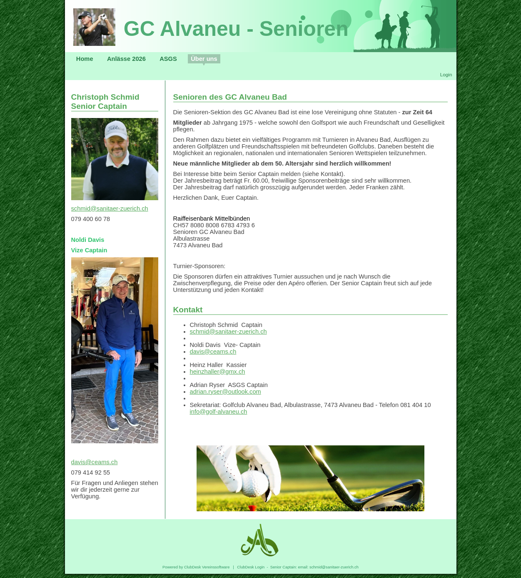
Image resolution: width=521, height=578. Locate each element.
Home (84, 58)
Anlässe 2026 (126, 58)
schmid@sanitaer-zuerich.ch (109, 208)
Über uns (204, 58)
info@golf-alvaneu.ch (218, 411)
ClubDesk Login (250, 567)
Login (446, 74)
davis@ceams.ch (94, 462)
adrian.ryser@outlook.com (225, 391)
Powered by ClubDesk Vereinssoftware (195, 567)
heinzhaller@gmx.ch (217, 371)
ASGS (168, 58)
